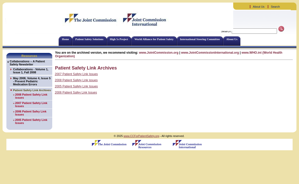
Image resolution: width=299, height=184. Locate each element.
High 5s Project (119, 39)
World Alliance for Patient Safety (154, 39)
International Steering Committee (200, 39)
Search (275, 6)
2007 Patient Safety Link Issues (76, 74)
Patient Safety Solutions (89, 39)
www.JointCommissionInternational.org (210, 52)
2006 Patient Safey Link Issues (76, 92)
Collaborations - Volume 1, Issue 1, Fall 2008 (30, 71)
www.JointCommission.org (158, 52)
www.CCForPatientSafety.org (141, 135)
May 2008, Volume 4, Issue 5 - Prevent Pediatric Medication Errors (32, 81)
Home (65, 39)
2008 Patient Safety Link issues (76, 80)
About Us (258, 6)
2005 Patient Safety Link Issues (76, 86)
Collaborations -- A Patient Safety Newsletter (27, 63)
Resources (29, 56)
